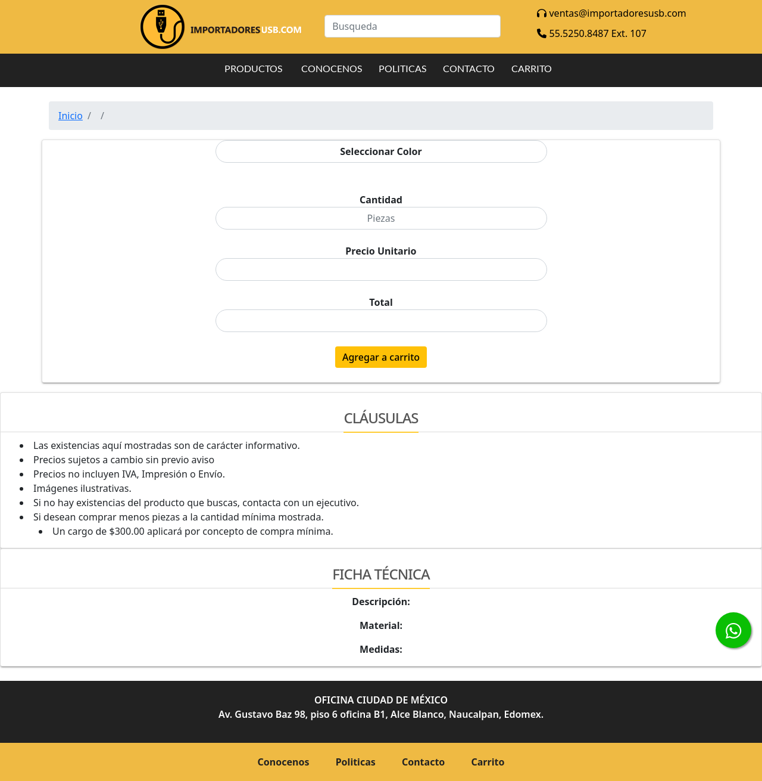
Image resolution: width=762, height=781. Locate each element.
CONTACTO (469, 68)
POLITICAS (402, 68)
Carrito (488, 761)
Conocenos (284, 761)
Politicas (356, 761)
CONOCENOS (331, 68)
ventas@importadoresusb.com (611, 13)
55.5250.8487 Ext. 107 (591, 33)
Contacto (423, 761)
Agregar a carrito (381, 357)
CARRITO (531, 68)
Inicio (70, 115)
